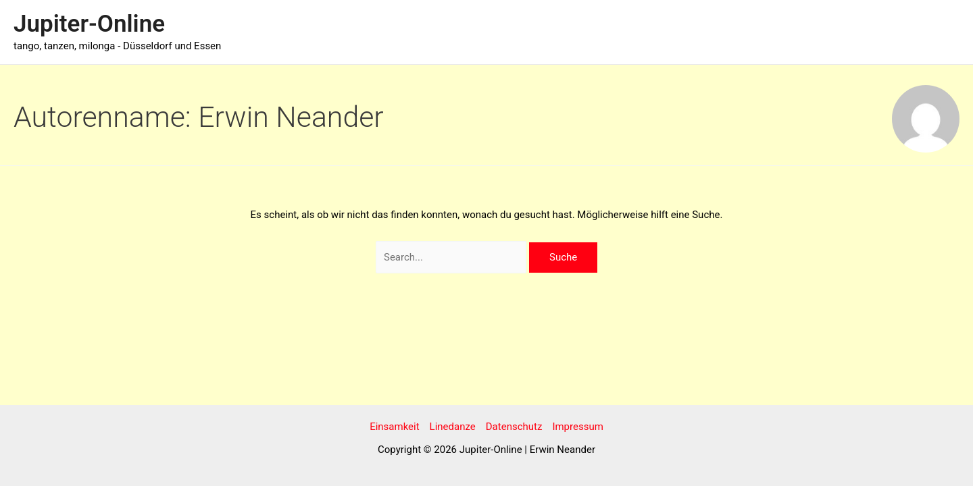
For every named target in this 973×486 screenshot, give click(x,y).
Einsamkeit (394, 427)
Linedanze (453, 427)
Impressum (577, 427)
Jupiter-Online (89, 24)
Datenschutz (514, 427)
